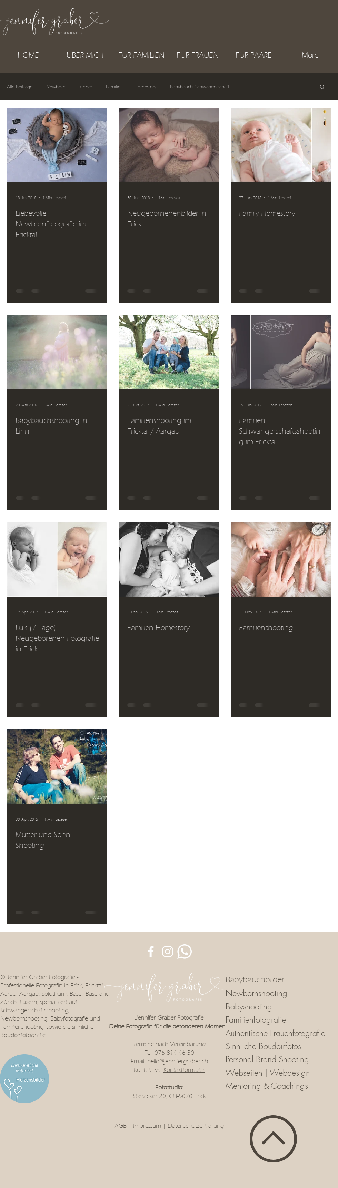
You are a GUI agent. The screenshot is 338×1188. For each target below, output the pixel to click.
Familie (113, 87)
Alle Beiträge (19, 87)
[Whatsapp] (184, 951)
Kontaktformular (184, 1070)
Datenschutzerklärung (196, 1125)
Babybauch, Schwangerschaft (199, 87)
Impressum (148, 1125)
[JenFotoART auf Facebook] (150, 951)
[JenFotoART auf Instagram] (167, 951)
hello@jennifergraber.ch (177, 1061)
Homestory (145, 87)
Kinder (85, 87)
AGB (121, 1125)
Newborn (56, 87)
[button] (141, 55)
